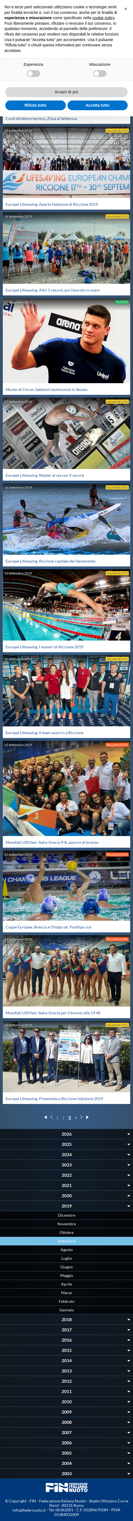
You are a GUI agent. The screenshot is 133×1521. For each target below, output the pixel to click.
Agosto (67, 1249)
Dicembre (66, 1215)
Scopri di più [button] (66, 92)
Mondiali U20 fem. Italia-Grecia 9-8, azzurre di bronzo (52, 842)
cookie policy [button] (103, 18)
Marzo (66, 1292)
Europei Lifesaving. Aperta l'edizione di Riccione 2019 (52, 204)
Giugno (66, 1266)
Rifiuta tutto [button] (36, 105)
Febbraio (66, 1301)
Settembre (67, 1241)
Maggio (66, 1275)
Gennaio (66, 1309)
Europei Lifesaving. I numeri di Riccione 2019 (44, 646)
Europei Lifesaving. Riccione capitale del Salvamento (51, 561)
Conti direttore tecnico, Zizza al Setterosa (41, 118)
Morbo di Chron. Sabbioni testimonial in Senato (47, 389)
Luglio (66, 1258)
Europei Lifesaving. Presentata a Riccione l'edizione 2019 (54, 1098)
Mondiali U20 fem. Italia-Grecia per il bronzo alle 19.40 (53, 1012)
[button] (125, 8)
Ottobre (67, 1232)
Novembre (66, 1223)
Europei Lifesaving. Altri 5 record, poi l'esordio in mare (53, 290)
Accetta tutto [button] (98, 105)
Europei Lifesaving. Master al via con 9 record (45, 475)
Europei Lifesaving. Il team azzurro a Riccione (44, 732)
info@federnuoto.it (29, 1510)
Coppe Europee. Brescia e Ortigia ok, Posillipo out (48, 927)
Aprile (66, 1284)
